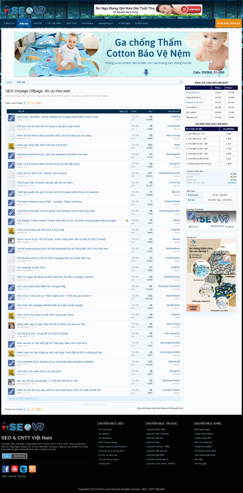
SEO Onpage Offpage (107, 442)
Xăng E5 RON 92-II (194, 102)
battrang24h (173, 154)
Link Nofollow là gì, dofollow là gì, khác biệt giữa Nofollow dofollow (55, 361)
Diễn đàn (24, 24)
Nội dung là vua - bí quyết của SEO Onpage (42, 333)
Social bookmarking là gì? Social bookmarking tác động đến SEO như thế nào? (63, 248)
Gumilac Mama (171, 389)
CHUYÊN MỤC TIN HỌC (161, 423)
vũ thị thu (174, 182)
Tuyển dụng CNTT (203, 438)
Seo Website (103, 434)
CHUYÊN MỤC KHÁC (208, 423)
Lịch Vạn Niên (54, 23)
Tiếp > (39, 103)
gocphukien (173, 305)
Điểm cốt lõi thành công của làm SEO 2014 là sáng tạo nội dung (54, 135)
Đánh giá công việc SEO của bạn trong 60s (42, 145)
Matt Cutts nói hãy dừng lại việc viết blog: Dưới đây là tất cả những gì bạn (59, 352)
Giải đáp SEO (104, 464)
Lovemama (87, 23)
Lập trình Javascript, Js (157, 459)
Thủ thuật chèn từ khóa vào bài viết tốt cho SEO (45, 182)
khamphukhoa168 (24, 270)
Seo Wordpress (105, 438)
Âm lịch (191, 200)
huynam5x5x (22, 185)
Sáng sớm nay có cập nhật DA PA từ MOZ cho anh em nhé (51, 324)
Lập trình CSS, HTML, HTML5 (160, 463)
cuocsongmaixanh (169, 210)
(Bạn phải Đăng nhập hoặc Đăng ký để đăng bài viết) (160, 408)
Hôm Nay (191, 191)
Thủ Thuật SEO (105, 429)
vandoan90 (173, 125)
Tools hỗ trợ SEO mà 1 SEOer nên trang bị (42, 173)
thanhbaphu (173, 295)
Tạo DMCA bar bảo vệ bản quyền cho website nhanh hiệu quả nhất (56, 211)
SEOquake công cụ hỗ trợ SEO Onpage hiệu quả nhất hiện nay (54, 258)
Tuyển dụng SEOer (204, 434)
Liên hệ (37, 23)
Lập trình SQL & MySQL (157, 434)
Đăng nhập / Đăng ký (228, 23)
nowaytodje (22, 261)
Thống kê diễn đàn (195, 171)
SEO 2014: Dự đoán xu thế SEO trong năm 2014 (45, 314)
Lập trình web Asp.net (156, 451)
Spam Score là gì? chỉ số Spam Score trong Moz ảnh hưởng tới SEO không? (61, 239)
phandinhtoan (172, 276)
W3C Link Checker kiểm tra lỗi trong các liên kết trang (48, 164)
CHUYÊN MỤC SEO (110, 423)
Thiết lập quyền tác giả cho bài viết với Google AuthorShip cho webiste (57, 192)
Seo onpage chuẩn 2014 (31, 267)
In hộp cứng (141, 23)
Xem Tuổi (71, 23)
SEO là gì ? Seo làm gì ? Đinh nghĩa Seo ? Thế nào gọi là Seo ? (54, 295)
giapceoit (21, 138)
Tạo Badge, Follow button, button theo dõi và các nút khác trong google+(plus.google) (66, 220)
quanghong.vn (105, 23)
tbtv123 (176, 191)
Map (4, 476)
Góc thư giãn (201, 463)
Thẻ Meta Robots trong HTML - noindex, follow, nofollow (49, 201)
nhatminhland (172, 201)
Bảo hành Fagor (202, 429)
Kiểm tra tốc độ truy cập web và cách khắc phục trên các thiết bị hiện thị (58, 390)
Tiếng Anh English (203, 446)
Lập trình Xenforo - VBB (157, 446)
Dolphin (175, 116)
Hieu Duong (173, 135)
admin (19, 120)
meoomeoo (22, 148)
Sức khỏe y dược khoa (205, 451)
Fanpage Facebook (195, 209)
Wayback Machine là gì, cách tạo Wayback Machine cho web (52, 154)
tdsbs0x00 (174, 361)
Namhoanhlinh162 (169, 173)
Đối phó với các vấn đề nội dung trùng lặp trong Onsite (48, 126)
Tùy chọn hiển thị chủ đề (94, 404)
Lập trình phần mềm (156, 429)
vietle (177, 144)
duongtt (20, 176)
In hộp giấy (124, 23)
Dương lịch (193, 195)
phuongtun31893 (170, 342)
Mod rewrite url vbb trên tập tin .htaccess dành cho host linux (52, 343)
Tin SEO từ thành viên (108, 455)
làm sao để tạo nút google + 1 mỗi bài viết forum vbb (47, 380)
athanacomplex (171, 380)
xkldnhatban (173, 248)
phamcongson (23, 242)
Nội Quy (22, 476)
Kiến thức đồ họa (154, 438)
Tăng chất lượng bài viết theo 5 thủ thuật (40, 229)
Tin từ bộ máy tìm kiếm (108, 459)
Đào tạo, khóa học (203, 442)
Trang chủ (9, 23)
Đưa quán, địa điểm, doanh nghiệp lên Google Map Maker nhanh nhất (57, 116)
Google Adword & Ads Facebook (112, 447)
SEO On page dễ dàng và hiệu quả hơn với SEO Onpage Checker (55, 276)
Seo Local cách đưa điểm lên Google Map (41, 286)
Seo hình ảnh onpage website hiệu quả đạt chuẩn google (50, 305)
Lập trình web (152, 442)
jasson (176, 239)
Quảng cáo (191, 237)
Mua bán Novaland (169, 286)
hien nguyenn (172, 333)
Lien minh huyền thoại (205, 455)
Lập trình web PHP (155, 455)
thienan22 (232, 183)
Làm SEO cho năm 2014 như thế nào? (39, 371)
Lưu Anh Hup (23, 327)
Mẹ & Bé (199, 459)
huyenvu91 (22, 280)
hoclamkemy (173, 257)
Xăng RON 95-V (193, 92)
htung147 (174, 163)
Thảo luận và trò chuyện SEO (111, 451)
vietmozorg (22, 129)
